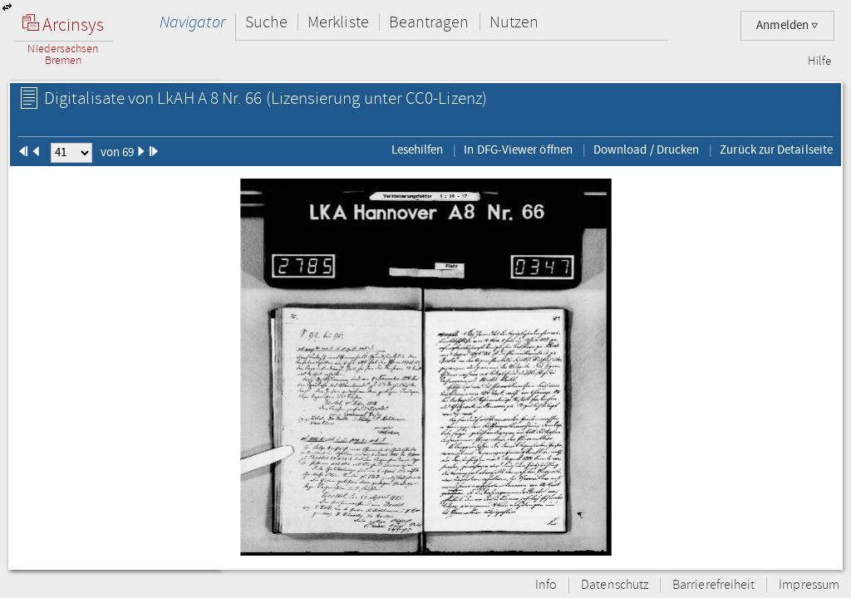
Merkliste (338, 22)
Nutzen (514, 22)
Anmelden (787, 25)
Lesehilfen (417, 149)
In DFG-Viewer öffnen (518, 149)
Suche (266, 22)
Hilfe (819, 61)
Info (546, 585)
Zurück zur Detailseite (776, 149)
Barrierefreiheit (713, 585)
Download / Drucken (646, 149)
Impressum (809, 585)
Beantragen (429, 22)
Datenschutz (614, 585)
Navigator (192, 22)
